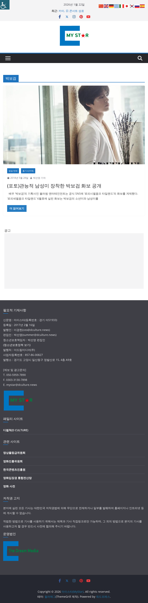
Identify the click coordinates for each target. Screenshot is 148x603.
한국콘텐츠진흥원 (14, 469)
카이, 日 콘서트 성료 (71, 11)
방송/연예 (13, 170)
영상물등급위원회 (14, 453)
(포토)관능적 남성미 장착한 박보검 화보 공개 (54, 185)
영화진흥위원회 (13, 461)
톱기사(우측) (28, 170)
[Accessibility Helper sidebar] (5, 5)
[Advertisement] (73, 261)
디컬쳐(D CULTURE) (15, 430)
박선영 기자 (39, 178)
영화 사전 (9, 486)
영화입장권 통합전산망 (17, 478)
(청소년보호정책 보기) (17, 345)
